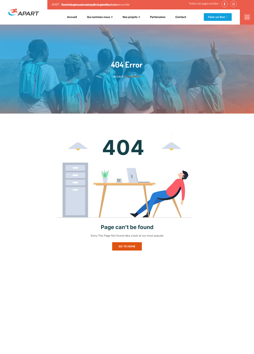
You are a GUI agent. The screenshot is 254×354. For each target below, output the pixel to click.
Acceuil (118, 76)
